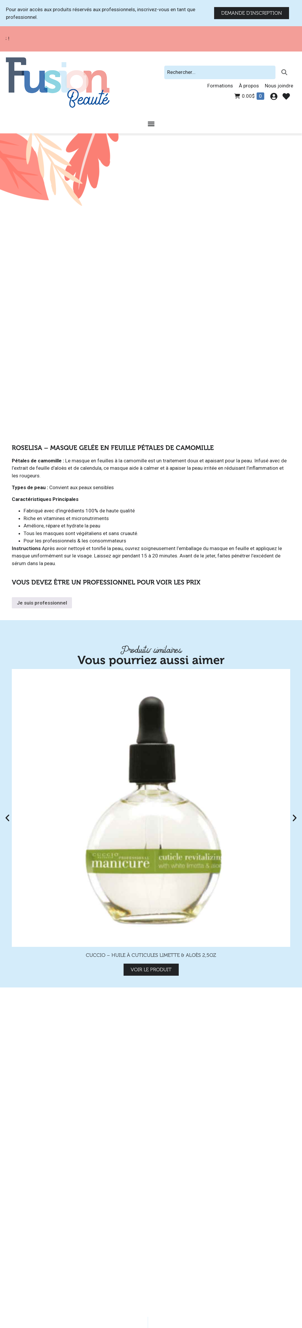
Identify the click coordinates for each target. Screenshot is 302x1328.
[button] (7, 818)
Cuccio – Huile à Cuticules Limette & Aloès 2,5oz (151, 955)
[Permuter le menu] (151, 123)
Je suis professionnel (42, 603)
